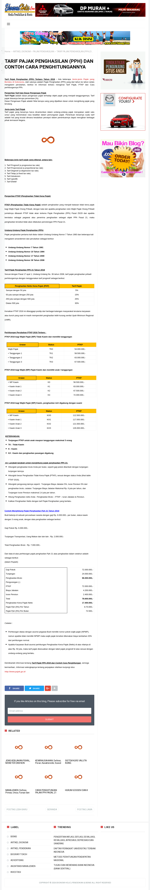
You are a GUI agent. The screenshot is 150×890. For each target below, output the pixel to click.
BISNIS (14, 836)
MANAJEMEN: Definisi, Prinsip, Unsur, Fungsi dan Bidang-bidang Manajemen (18, 792)
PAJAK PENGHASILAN (43, 51)
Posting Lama (84, 809)
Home (7, 51)
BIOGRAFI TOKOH (19, 854)
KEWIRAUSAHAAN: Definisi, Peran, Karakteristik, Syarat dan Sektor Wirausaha (48, 763)
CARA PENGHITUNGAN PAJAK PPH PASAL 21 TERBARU (46, 792)
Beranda (52, 809)
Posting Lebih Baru (17, 809)
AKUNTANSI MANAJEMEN (23, 866)
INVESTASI (16, 872)
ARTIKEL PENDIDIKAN (21, 848)
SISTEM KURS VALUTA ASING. (76, 761)
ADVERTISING (17, 860)
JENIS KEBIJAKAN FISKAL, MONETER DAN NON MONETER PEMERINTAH (17, 763)
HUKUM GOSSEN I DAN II (76, 790)
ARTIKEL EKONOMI (22, 51)
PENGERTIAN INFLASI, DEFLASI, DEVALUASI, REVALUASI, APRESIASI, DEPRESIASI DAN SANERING (74, 840)
